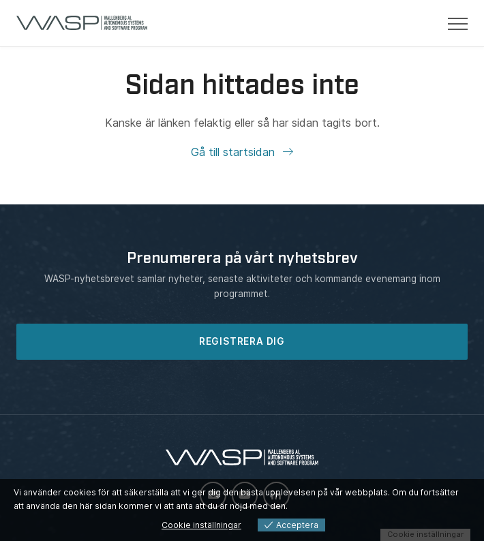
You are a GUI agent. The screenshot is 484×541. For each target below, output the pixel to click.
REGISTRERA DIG (242, 341)
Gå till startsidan (234, 152)
